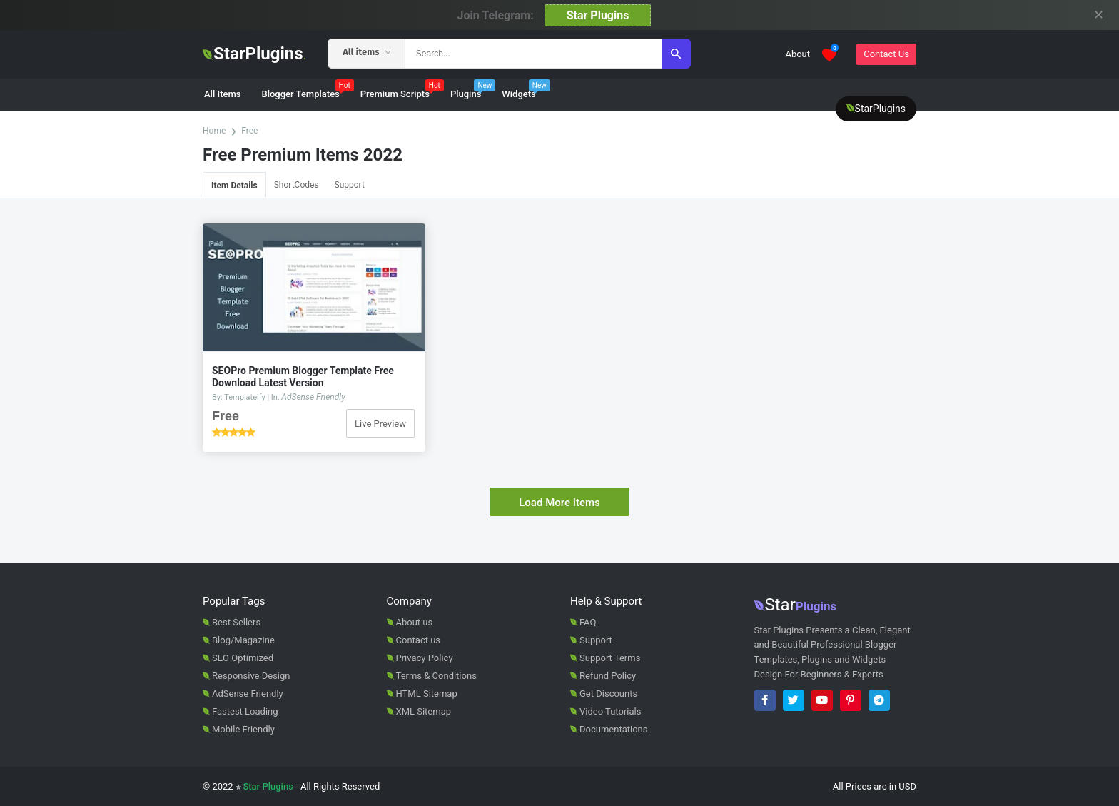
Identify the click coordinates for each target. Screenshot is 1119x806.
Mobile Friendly (243, 729)
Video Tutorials (610, 711)
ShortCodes (296, 185)
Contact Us (886, 54)
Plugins (472, 89)
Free (249, 131)
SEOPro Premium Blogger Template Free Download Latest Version (303, 376)
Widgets (526, 89)
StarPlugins (254, 54)
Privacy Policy (424, 658)
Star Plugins (598, 15)
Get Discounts (608, 693)
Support (350, 185)
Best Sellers (236, 622)
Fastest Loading (245, 711)
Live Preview (380, 423)
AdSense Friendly (313, 397)
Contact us (418, 640)
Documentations (613, 729)
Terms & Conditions (436, 675)
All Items (222, 94)
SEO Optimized (242, 658)
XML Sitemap (424, 711)
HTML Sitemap (426, 693)
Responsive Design (251, 675)
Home (214, 131)
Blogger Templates (307, 89)
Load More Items (559, 502)
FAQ (587, 622)
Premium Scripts (402, 89)
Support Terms (609, 658)
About (797, 54)
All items (366, 51)
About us (414, 622)
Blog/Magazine (243, 640)
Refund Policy (607, 675)
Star (795, 605)
